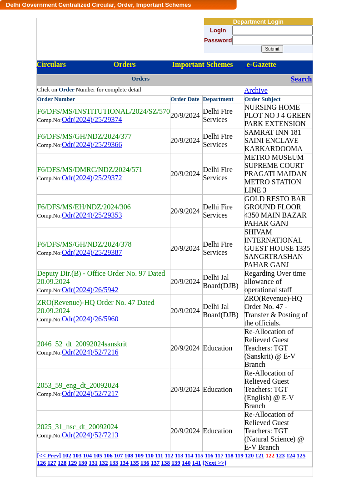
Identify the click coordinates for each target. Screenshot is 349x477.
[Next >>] (215, 462)
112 (169, 455)
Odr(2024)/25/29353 (92, 215)
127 (51, 462)
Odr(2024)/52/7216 (90, 352)
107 (118, 455)
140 (186, 462)
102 (66, 455)
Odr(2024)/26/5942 (90, 290)
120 (249, 455)
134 (124, 462)
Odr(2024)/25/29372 (92, 178)
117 (219, 455)
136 (145, 462)
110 (149, 455)
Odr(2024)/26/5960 (90, 319)
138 (165, 462)
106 (108, 455)
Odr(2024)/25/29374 (92, 119)
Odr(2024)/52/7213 (90, 435)
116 (209, 455)
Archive (256, 90)
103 (77, 455)
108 (129, 455)
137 (155, 462)
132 (103, 462)
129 (72, 462)
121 (259, 455)
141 (196, 462)
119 (239, 455)
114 (189, 455)
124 (290, 455)
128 (62, 462)
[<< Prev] (49, 455)
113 (179, 455)
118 (229, 455)
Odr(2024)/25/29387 (92, 252)
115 (199, 455)
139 (175, 462)
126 (41, 462)
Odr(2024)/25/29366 (92, 144)
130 (83, 462)
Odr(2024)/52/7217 (90, 393)
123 (280, 455)
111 (159, 455)
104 (87, 455)
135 (134, 462)
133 (114, 462)
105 (97, 455)
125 (301, 455)
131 (93, 462)
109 (139, 455)
